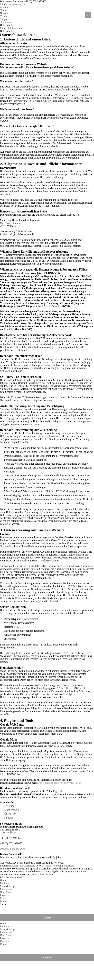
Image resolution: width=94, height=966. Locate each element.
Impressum (6, 865)
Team (3, 10)
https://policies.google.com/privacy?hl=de (59, 782)
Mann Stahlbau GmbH (12, 28)
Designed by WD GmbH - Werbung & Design (49, 865)
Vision (3, 16)
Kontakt (8, 817)
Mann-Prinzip (11, 809)
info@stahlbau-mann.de (12, 4)
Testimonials (6, 22)
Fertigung (9, 806)
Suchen (47, 957)
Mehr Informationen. (42, 874)
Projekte (4, 895)
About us (4, 7)
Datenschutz (18, 865)
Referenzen (6, 889)
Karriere (4, 898)
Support (4, 19)
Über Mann (10, 813)
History (4, 13)
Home (3, 880)
